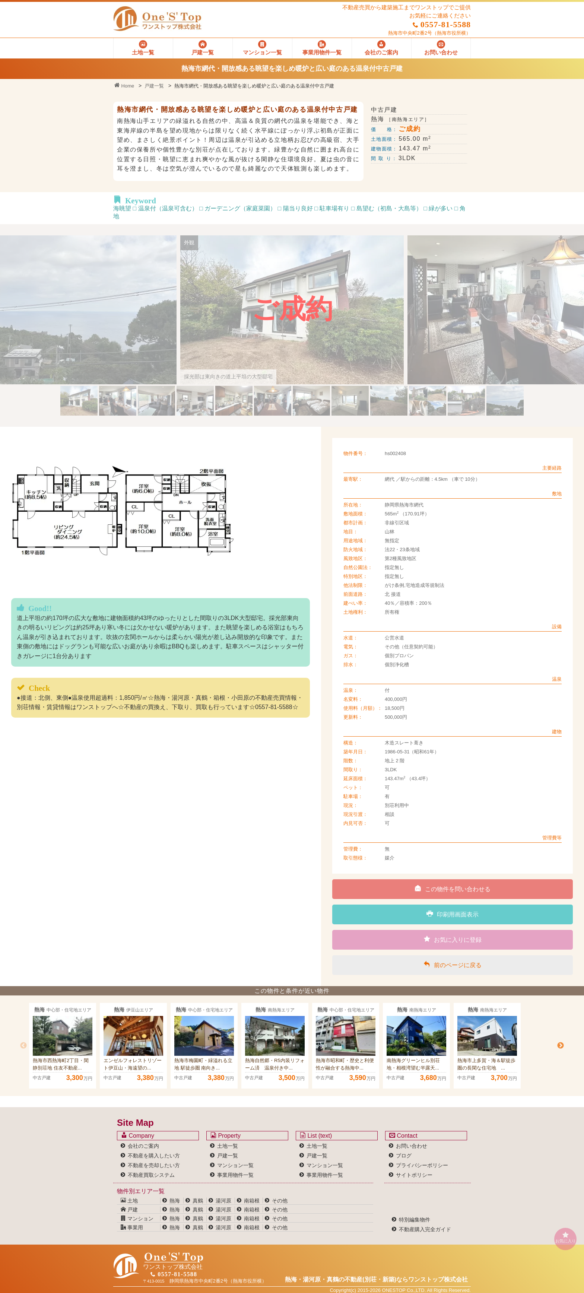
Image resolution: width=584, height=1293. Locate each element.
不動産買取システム (151, 1175)
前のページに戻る (452, 964)
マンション (137, 1218)
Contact (403, 1135)
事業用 (132, 1227)
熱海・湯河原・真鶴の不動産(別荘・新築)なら (376, 1279)
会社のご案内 (143, 1146)
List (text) (316, 1135)
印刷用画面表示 (452, 914)
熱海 (174, 1201)
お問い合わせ (411, 1146)
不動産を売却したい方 (154, 1165)
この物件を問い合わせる (453, 888)
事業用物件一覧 (235, 1175)
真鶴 (198, 1201)
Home (124, 86)
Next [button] (560, 1045)
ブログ (404, 1156)
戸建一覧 (154, 86)
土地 (129, 1201)
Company (137, 1135)
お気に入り (565, 1237)
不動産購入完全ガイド (425, 1229)
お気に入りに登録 (453, 939)
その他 (280, 1201)
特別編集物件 (414, 1220)
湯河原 (223, 1201)
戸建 (129, 1210)
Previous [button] (23, 1045)
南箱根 (252, 1201)
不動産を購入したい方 (154, 1156)
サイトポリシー (414, 1175)
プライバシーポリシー (422, 1165)
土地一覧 (227, 1146)
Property (225, 1135)
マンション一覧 (235, 1165)
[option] (62, 1046)
